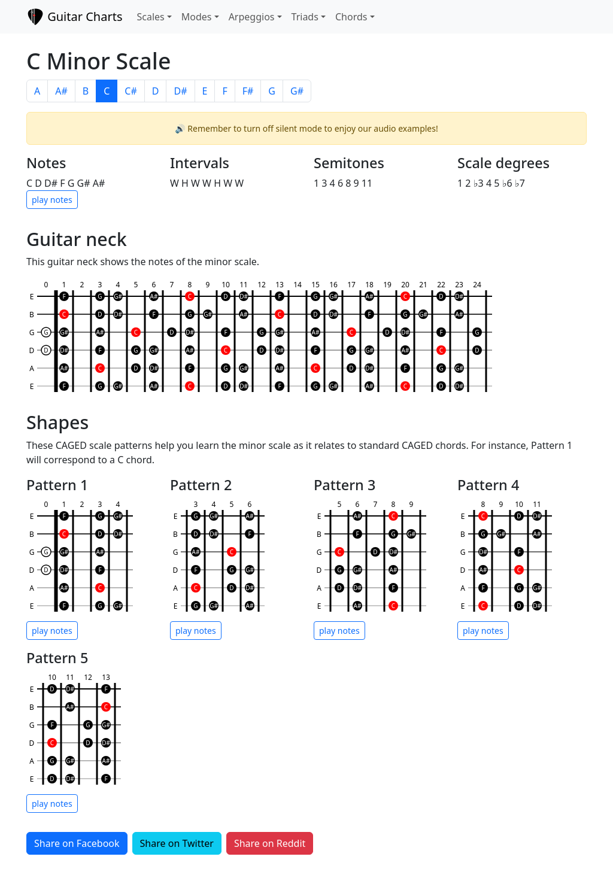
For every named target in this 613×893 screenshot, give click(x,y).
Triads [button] (305, 16)
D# (180, 91)
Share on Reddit (269, 843)
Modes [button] (196, 16)
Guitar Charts (74, 17)
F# (248, 91)
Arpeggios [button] (252, 16)
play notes (52, 199)
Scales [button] (150, 16)
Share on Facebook (77, 843)
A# (61, 91)
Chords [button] (351, 16)
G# (297, 91)
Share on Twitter (177, 843)
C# (130, 91)
